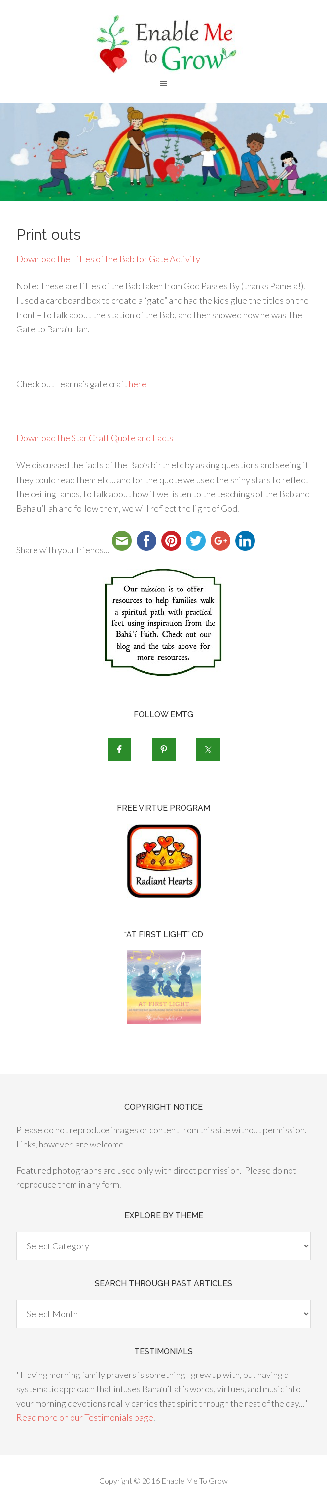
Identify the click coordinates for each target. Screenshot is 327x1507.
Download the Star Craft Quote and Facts (94, 437)
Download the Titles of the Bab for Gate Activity (108, 258)
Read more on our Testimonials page (84, 1417)
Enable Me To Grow (163, 44)
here (137, 383)
